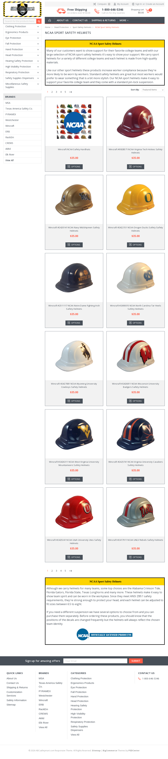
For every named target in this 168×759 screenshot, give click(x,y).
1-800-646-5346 (113, 11)
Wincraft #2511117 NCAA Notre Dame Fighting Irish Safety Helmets (74, 307)
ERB (7, 131)
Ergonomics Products (16, 32)
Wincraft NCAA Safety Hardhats (74, 149)
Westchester (12, 120)
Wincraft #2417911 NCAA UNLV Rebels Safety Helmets (135, 539)
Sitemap (11, 704)
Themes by (121, 750)
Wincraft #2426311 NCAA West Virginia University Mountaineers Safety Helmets (74, 463)
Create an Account (155, 3)
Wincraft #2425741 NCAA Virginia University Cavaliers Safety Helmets (135, 463)
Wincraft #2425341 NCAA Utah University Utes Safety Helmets (74, 541)
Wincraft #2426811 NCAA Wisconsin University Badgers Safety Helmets (135, 385)
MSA (7, 102)
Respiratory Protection (17, 72)
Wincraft (9, 125)
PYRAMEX (10, 114)
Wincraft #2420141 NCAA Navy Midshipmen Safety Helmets (74, 229)
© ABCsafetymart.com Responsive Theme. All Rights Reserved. (65, 750)
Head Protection (14, 55)
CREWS (9, 143)
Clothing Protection (15, 26)
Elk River (9, 154)
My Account (121, 4)
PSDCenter (134, 750)
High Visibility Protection (18, 66)
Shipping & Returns (104, 20)
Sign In (138, 3)
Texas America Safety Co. (19, 108)
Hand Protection (14, 49)
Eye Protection (13, 37)
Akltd (8, 148)
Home (47, 27)
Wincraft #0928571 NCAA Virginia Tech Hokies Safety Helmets (136, 151)
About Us (62, 20)
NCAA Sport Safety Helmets (107, 27)
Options (76, 166)
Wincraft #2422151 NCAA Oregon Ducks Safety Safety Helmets (135, 229)
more (124, 20)
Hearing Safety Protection (19, 60)
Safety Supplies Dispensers (19, 78)
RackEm (9, 137)
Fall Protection (13, 43)
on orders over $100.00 (78, 12)
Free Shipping (78, 11)
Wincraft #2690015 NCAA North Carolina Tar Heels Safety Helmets (135, 307)
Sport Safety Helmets (82, 27)
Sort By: (135, 89)
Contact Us (80, 20)
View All (9, 160)
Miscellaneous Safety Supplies (16, 85)
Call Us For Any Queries (113, 12)
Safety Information (17, 700)
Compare (102, 4)
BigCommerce (110, 750)
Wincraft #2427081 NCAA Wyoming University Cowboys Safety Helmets (74, 385)
